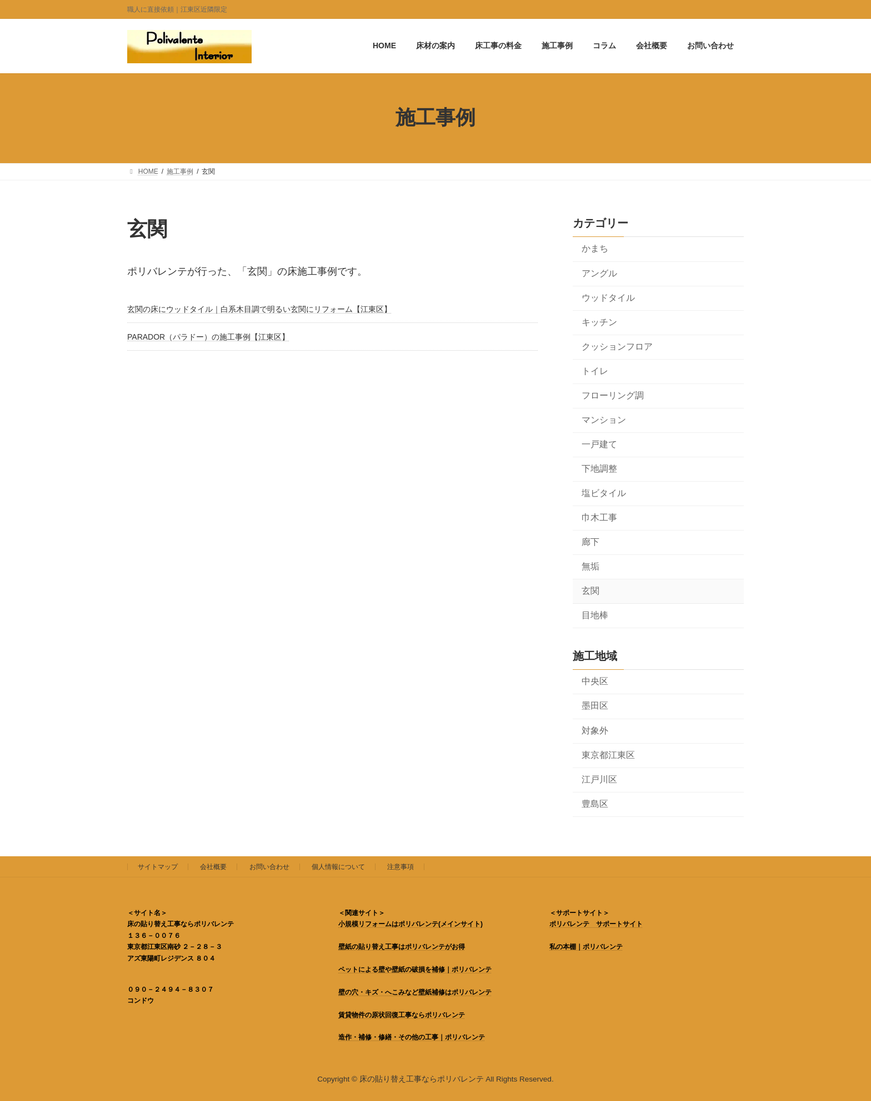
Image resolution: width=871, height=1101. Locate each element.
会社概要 (213, 867)
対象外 (595, 730)
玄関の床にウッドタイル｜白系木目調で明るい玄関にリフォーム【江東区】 (259, 309)
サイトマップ (158, 867)
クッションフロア (617, 346)
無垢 (590, 565)
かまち (595, 248)
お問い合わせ (269, 867)
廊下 (590, 541)
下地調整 (599, 468)
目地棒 (595, 615)
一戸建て (599, 443)
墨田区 (595, 705)
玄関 (590, 590)
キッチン (599, 321)
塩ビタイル (604, 492)
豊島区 (595, 803)
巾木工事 (599, 517)
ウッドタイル (608, 297)
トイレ (595, 370)
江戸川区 (599, 779)
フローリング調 (613, 395)
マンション (604, 419)
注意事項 (400, 867)
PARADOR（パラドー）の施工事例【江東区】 (208, 336)
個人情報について (338, 867)
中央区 (595, 681)
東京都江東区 (608, 754)
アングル (599, 272)
